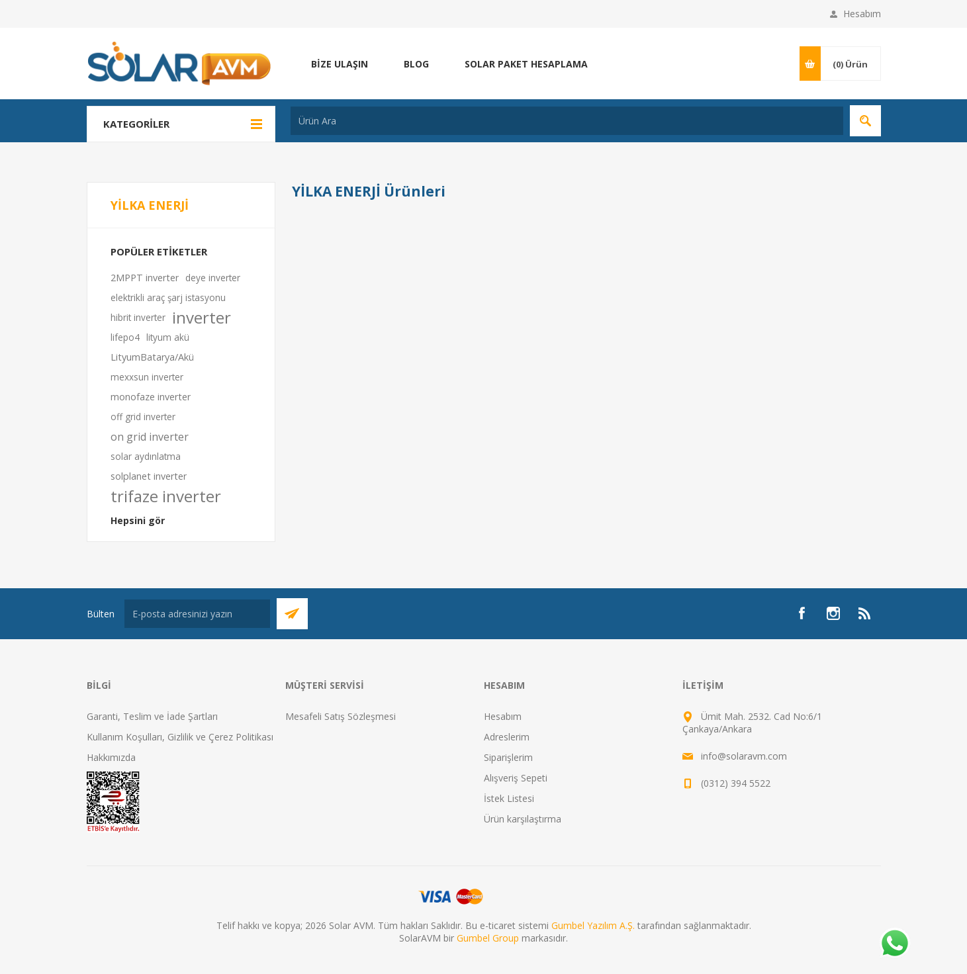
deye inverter (212, 277)
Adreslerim (507, 736)
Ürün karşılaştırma (522, 819)
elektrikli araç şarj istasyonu (168, 297)
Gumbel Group (488, 938)
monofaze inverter (151, 396)
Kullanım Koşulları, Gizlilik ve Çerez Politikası (180, 736)
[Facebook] (801, 613)
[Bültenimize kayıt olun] (197, 613)
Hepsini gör (138, 520)
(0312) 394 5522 (735, 783)
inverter (201, 318)
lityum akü (167, 337)
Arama (865, 120)
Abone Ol (292, 613)
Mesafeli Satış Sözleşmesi (340, 716)
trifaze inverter (166, 496)
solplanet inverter (149, 476)
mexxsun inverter (147, 377)
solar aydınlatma (146, 456)
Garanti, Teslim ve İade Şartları (152, 716)
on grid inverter (150, 436)
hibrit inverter (138, 317)
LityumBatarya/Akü (152, 357)
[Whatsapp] (894, 944)
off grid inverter (143, 416)
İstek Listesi (509, 798)
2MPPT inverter (145, 277)
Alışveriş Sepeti (515, 778)
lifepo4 (125, 337)
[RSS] (865, 613)
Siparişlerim (508, 757)
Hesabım (862, 13)
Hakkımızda (111, 757)
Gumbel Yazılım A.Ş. (593, 925)
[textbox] (567, 121)
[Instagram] (833, 613)
